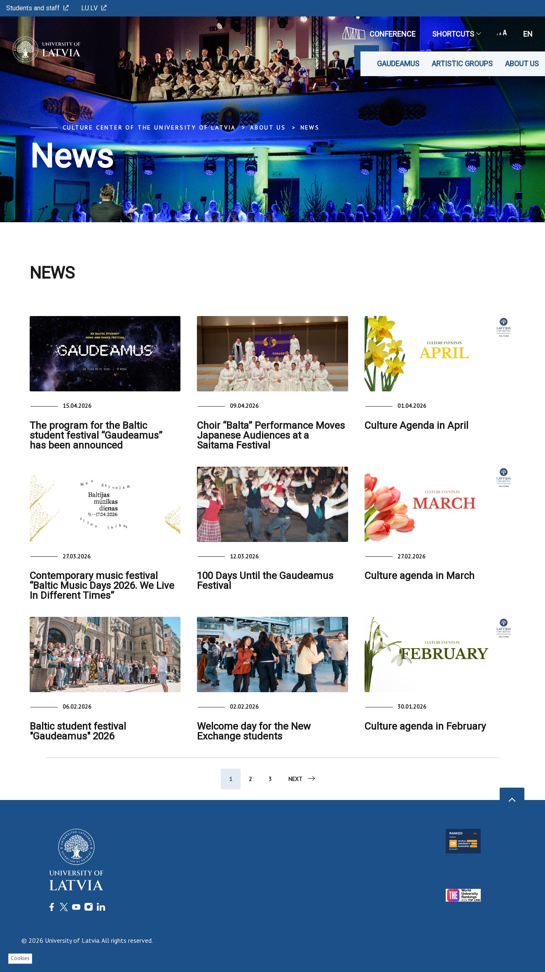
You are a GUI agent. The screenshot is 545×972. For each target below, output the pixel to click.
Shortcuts (456, 34)
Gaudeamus (398, 63)
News (310, 127)
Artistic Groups (462, 63)
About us (522, 63)
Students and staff (37, 8)
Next (302, 779)
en (528, 34)
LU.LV (94, 8)
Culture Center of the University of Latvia (149, 127)
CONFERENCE (379, 32)
